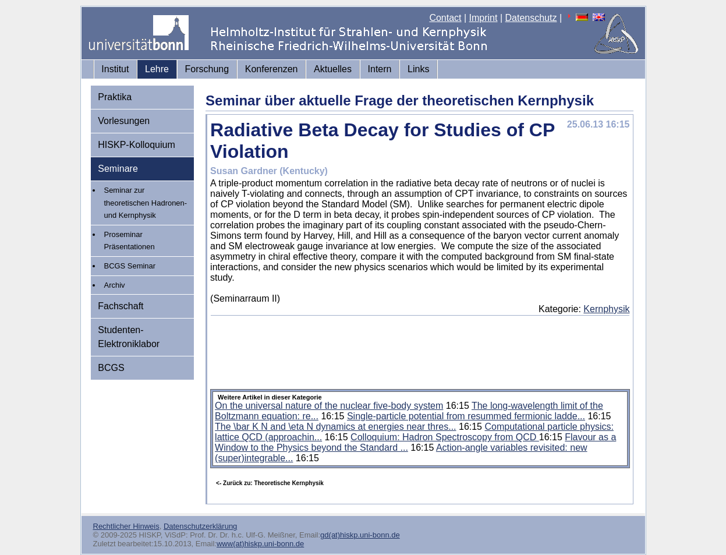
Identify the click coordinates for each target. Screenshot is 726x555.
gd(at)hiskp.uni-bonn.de (360, 535)
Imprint (483, 18)
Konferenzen (271, 69)
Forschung (207, 69)
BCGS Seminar (130, 265)
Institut (115, 69)
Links (418, 69)
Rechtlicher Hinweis (126, 526)
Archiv (114, 285)
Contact (445, 18)
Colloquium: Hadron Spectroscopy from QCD (444, 437)
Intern (380, 69)
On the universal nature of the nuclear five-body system (329, 406)
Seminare (117, 169)
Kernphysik (606, 309)
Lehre (157, 69)
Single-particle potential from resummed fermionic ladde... (466, 416)
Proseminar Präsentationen (129, 241)
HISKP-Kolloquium (136, 145)
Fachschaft (120, 306)
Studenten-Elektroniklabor (129, 337)
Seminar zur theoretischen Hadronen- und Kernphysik (145, 203)
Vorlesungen (124, 121)
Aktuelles (333, 69)
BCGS (111, 368)
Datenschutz (531, 18)
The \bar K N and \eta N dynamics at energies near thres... (335, 427)
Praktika (115, 97)
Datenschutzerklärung (200, 526)
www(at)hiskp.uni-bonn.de (260, 543)
